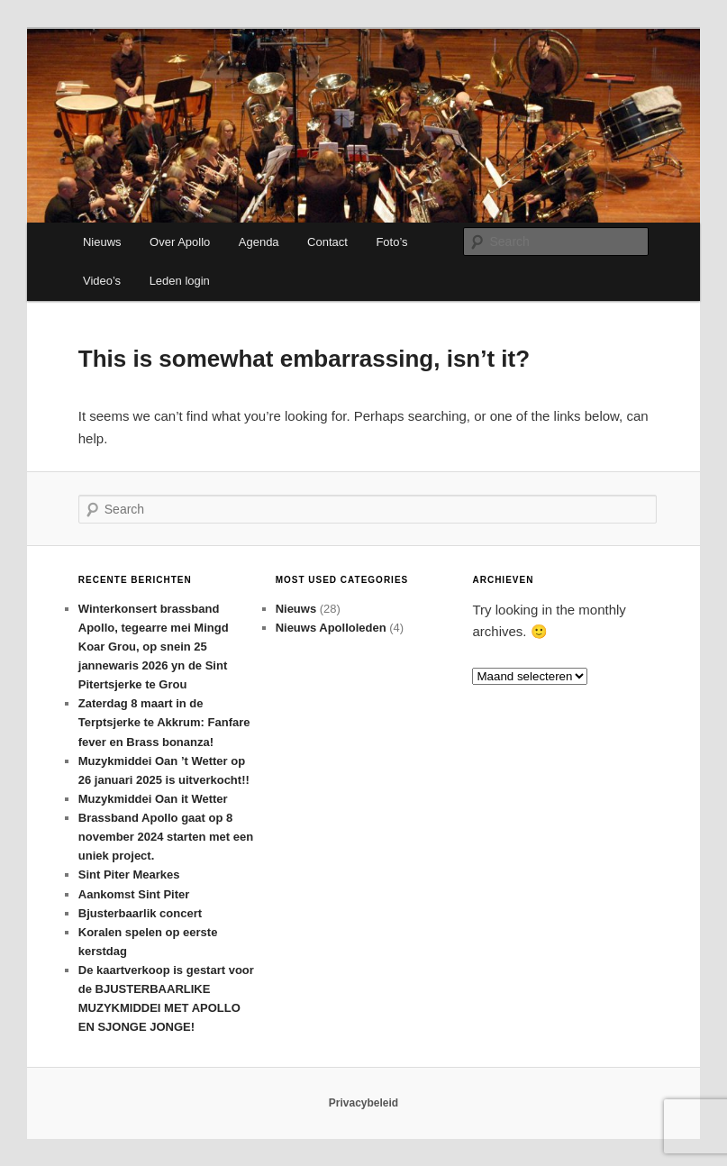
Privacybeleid (363, 1103)
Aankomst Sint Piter (134, 894)
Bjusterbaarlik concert (140, 913)
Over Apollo (180, 242)
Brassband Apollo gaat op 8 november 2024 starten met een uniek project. (165, 836)
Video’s (102, 280)
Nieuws (102, 242)
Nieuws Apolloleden (331, 627)
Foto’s (391, 242)
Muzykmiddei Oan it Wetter (153, 799)
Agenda (259, 242)
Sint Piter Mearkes (129, 874)
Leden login (180, 280)
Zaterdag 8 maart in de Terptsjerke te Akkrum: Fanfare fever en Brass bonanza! (164, 722)
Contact (327, 242)
